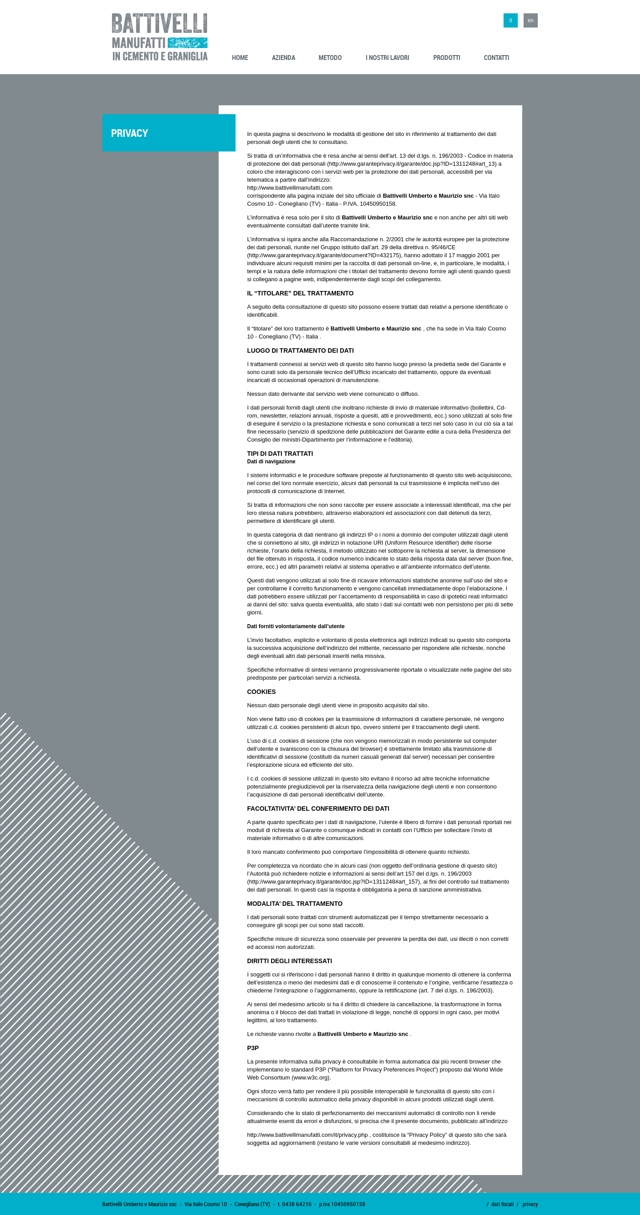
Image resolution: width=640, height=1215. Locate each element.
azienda (283, 57)
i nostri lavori (387, 57)
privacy (530, 1203)
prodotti (446, 57)
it (510, 20)
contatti (496, 57)
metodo (330, 57)
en (530, 20)
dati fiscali (503, 1203)
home (240, 57)
